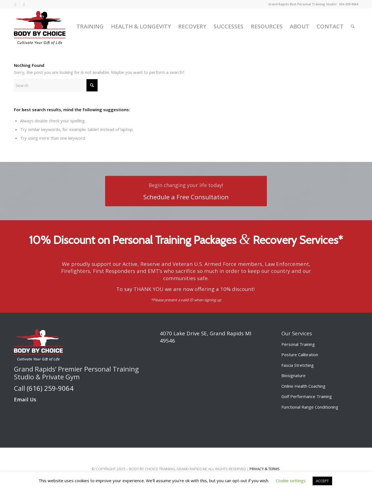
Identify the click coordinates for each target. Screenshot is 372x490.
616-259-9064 (348, 4)
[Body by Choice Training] (40, 26)
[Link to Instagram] (15, 4)
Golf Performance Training (306, 396)
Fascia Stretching (297, 365)
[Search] (352, 26)
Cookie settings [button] (291, 480)
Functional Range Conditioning (309, 407)
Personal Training (298, 344)
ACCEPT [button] (322, 480)
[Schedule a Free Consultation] (186, 191)
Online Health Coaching (303, 386)
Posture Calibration (299, 354)
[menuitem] (90, 26)
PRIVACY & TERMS (265, 468)
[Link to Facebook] (24, 4)
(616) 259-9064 (50, 388)
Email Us (25, 399)
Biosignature (293, 375)
